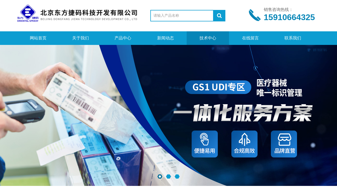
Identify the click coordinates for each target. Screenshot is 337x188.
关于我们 (80, 38)
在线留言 (250, 38)
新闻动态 (165, 38)
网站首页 (38, 38)
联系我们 (292, 38)
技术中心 (207, 38)
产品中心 (123, 38)
